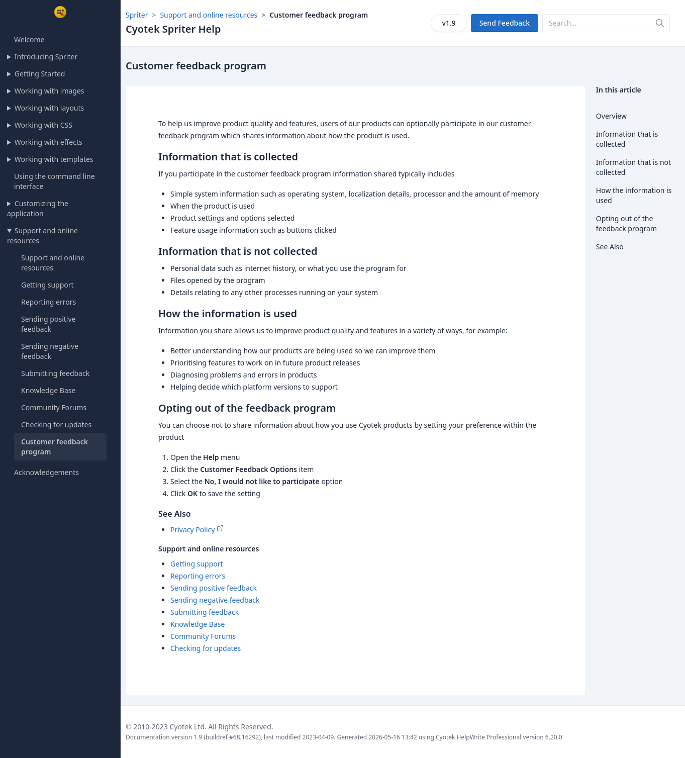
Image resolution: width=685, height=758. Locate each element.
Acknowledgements (46, 472)
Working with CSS (43, 125)
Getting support (47, 285)
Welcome (29, 39)
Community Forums (53, 407)
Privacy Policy (192, 529)
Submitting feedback (55, 373)
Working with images (49, 91)
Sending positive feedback (48, 324)
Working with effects (48, 142)
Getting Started (40, 73)
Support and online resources (42, 235)
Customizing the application (37, 208)
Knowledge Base (48, 390)
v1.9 (448, 23)
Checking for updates (56, 424)
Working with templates (54, 159)
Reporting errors (48, 302)
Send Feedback (504, 23)
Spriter (137, 15)
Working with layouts (49, 108)
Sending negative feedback (49, 351)
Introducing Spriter (46, 56)
